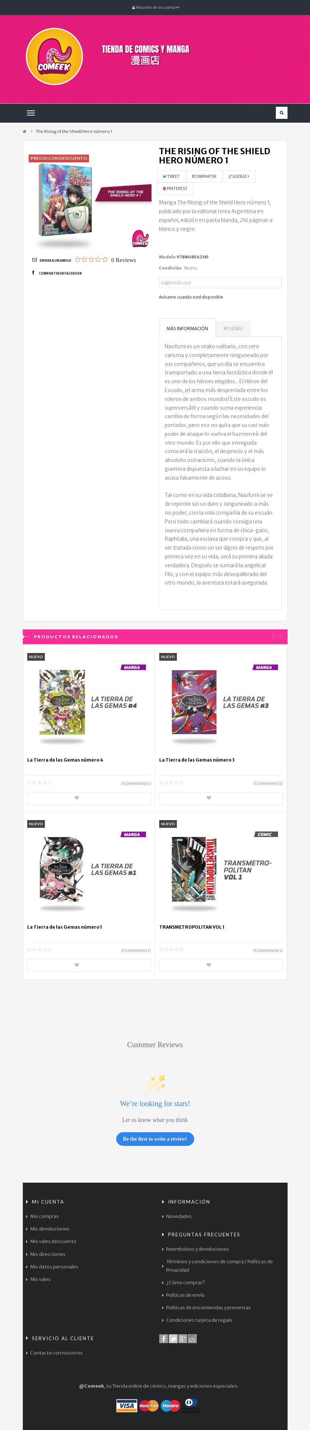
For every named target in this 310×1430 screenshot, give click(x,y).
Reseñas (233, 328)
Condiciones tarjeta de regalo (199, 1320)
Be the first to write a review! (155, 1139)
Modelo (167, 256)
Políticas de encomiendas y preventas (208, 1307)
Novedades (179, 1216)
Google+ (239, 176)
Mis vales (40, 1279)
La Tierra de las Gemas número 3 (197, 760)
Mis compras (44, 1216)
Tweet (171, 176)
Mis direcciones (47, 1254)
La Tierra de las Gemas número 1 (64, 927)
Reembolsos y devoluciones (197, 1249)
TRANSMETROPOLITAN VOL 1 (192, 927)
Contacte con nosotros (56, 1353)
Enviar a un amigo (55, 260)
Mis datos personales (54, 1267)
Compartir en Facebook (60, 273)
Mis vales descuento (53, 1241)
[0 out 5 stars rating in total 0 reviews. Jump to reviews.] (105, 259)
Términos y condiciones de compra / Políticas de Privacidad (219, 1265)
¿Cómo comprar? (185, 1282)
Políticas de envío (185, 1295)
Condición (170, 268)
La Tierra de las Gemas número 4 (65, 760)
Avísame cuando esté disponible (191, 297)
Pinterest (175, 188)
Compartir (204, 176)
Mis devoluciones (50, 1229)
